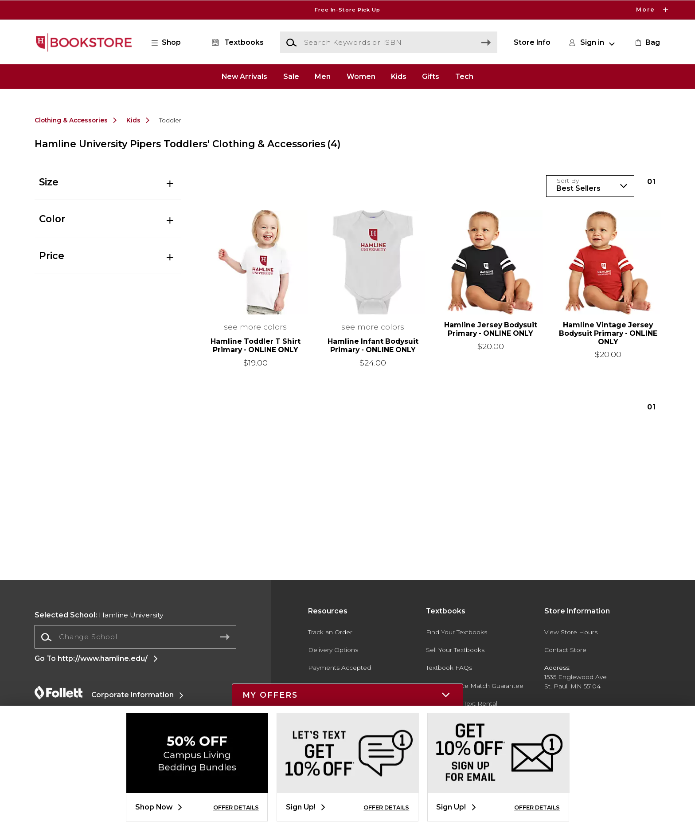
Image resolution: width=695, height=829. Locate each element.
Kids (398, 76)
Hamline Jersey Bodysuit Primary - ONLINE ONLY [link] (490, 329)
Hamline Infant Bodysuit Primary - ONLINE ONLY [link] (373, 346)
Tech (464, 76)
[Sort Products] (590, 186)
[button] (170, 42)
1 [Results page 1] (651, 181)
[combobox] (135, 637)
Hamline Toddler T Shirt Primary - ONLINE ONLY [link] (256, 346)
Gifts (430, 76)
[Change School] (135, 637)
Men (323, 76)
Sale (291, 76)
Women (361, 76)
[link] (646, 42)
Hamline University (99, 615)
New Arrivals (244, 76)
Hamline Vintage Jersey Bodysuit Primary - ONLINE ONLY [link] (608, 333)
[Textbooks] (236, 42)
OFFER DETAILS (236, 807)
